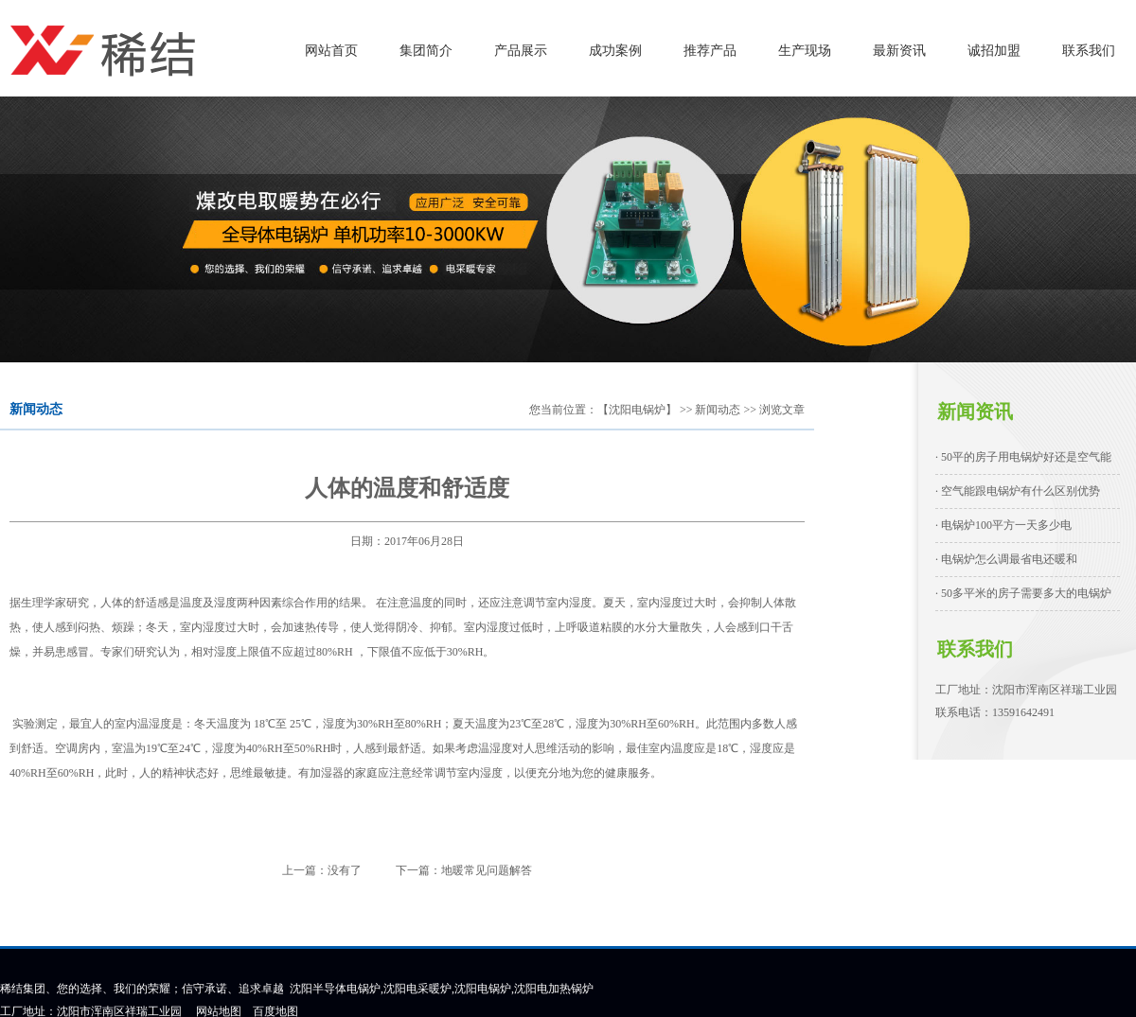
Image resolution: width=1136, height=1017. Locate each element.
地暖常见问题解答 (486, 870)
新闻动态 (717, 409)
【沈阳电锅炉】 (637, 409)
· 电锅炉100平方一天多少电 (1003, 525)
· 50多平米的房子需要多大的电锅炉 (1023, 593)
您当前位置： (563, 409)
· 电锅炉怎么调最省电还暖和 (1006, 559)
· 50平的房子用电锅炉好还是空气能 (1023, 457)
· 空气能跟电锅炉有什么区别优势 (1017, 491)
